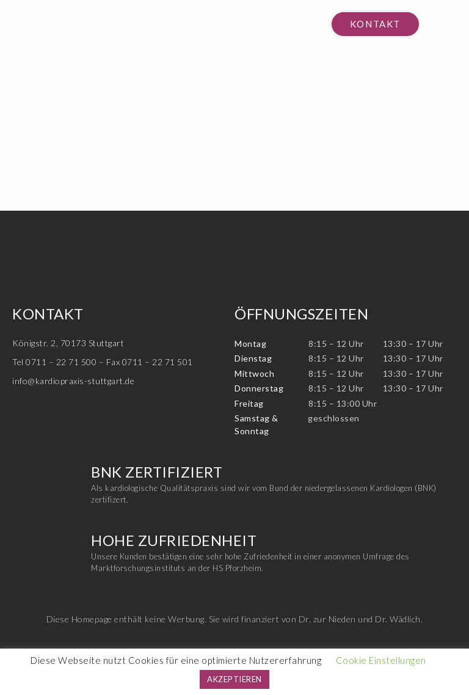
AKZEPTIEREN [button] (234, 679)
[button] (375, 24)
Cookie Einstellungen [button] (381, 660)
